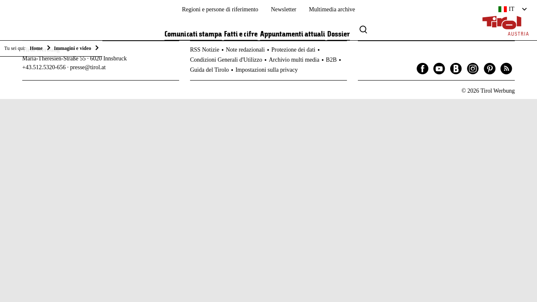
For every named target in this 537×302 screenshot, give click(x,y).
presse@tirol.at (88, 67)
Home (36, 48)
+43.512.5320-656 (44, 67)
